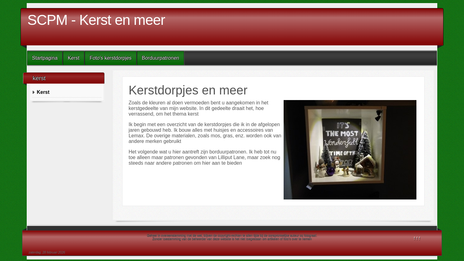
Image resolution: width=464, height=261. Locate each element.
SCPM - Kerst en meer (96, 20)
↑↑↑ (417, 237)
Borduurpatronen (160, 58)
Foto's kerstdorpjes (111, 58)
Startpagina (45, 58)
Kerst (73, 58)
